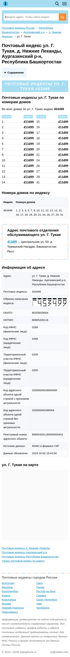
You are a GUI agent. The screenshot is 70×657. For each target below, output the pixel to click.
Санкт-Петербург (46, 599)
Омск (39, 583)
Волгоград (8, 583)
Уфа (39, 603)
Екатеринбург (10, 591)
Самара (41, 595)
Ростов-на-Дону (46, 591)
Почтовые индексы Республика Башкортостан (30, 556)
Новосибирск (10, 611)
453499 (12, 242)
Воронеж (7, 587)
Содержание (15, 72)
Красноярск (9, 599)
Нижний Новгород (13, 607)
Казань (6, 595)
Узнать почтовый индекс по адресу (23, 560)
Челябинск (42, 607)
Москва (6, 603)
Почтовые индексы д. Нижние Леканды (26, 548)
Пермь (40, 587)
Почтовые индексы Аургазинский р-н (24, 552)
